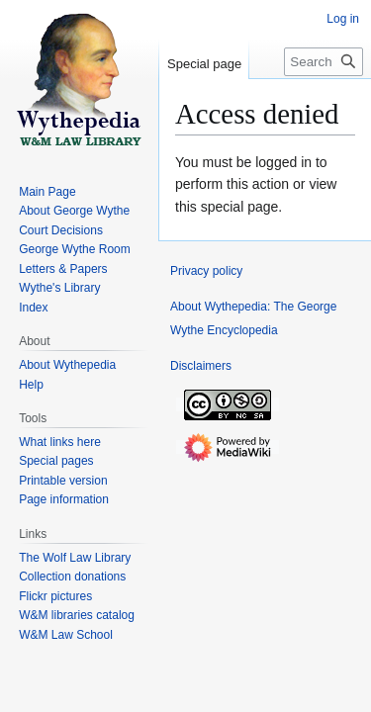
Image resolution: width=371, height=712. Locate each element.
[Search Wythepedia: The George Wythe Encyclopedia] (323, 61)
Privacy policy (206, 271)
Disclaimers (201, 366)
